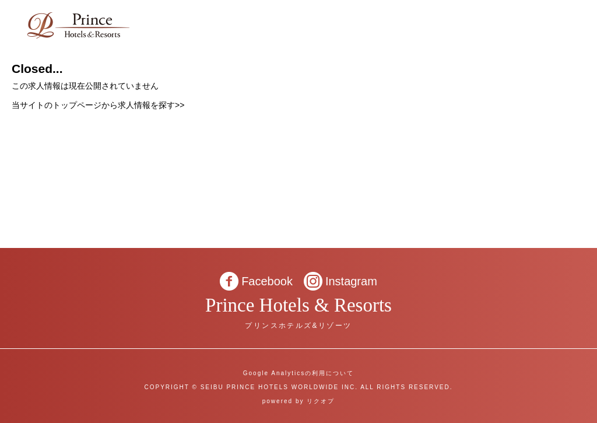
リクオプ (321, 401)
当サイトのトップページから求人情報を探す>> (98, 105)
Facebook (267, 281)
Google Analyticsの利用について (298, 373)
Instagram (351, 281)
